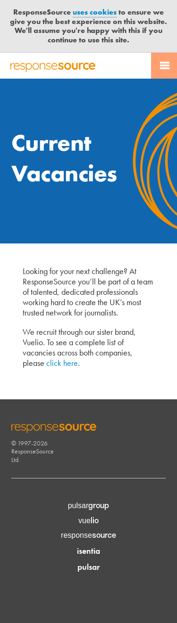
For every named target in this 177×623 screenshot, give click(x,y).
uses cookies (95, 12)
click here (62, 362)
